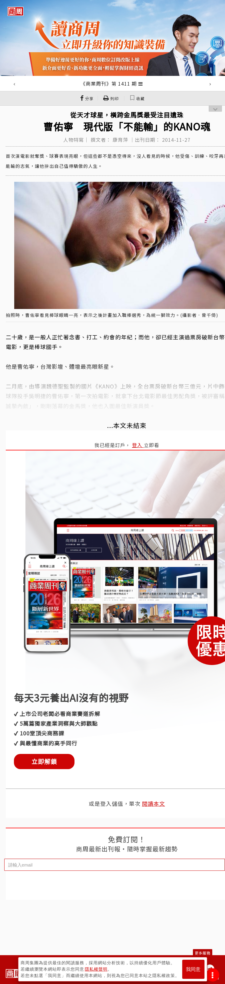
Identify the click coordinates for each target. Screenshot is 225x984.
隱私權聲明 (96, 969)
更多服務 (202, 952)
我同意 (193, 969)
